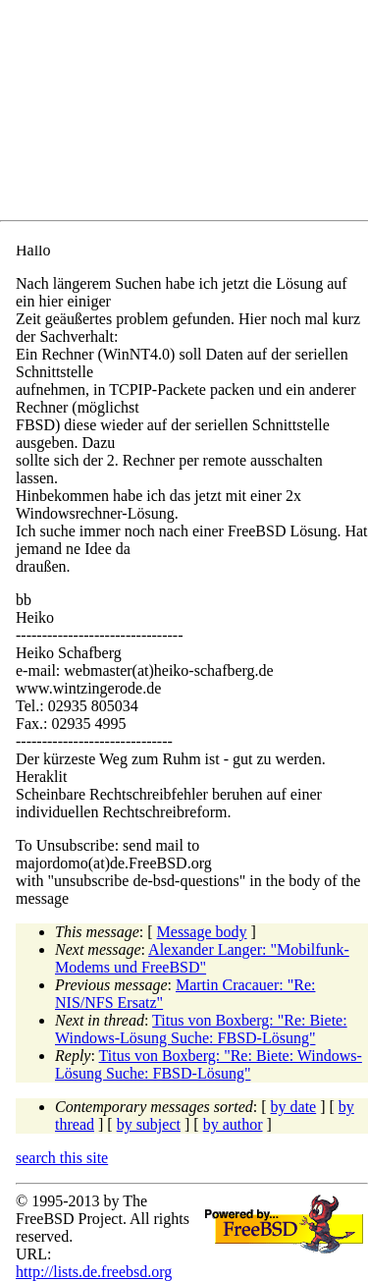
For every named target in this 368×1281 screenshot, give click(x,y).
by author (233, 1124)
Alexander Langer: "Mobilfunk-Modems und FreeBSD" (202, 958)
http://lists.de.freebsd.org (94, 1271)
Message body (202, 931)
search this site (62, 1157)
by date (294, 1106)
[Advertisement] (192, 114)
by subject (149, 1124)
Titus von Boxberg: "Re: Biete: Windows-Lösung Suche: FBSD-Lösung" (201, 1029)
